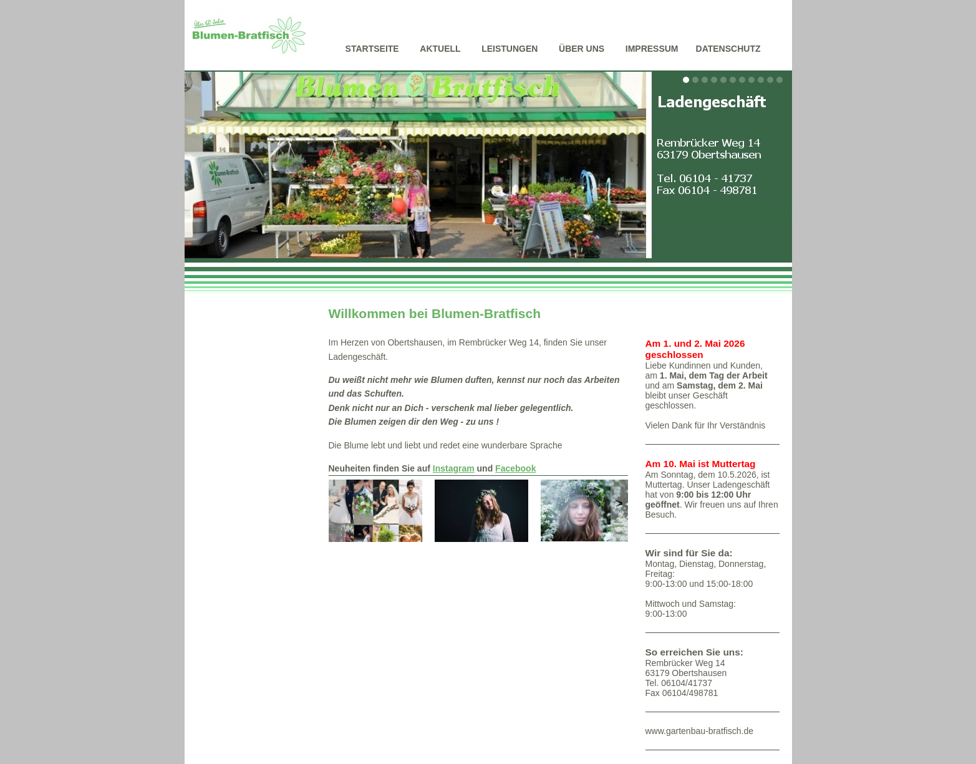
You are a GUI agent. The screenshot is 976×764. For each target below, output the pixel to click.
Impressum (652, 49)
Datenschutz (728, 49)
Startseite (372, 49)
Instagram (454, 468)
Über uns (581, 49)
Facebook (515, 468)
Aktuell (440, 49)
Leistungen (509, 49)
